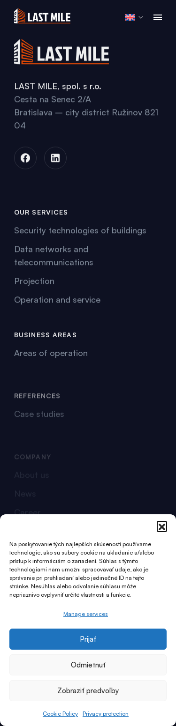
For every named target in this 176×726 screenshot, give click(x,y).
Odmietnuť (88, 664)
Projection (34, 282)
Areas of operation (51, 354)
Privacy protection (106, 713)
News (25, 496)
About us (31, 478)
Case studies (39, 423)
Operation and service (57, 301)
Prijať (88, 639)
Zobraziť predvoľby (88, 690)
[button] (162, 526)
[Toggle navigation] (158, 17)
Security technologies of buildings (80, 231)
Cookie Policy (60, 713)
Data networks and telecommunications (53, 256)
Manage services (85, 613)
